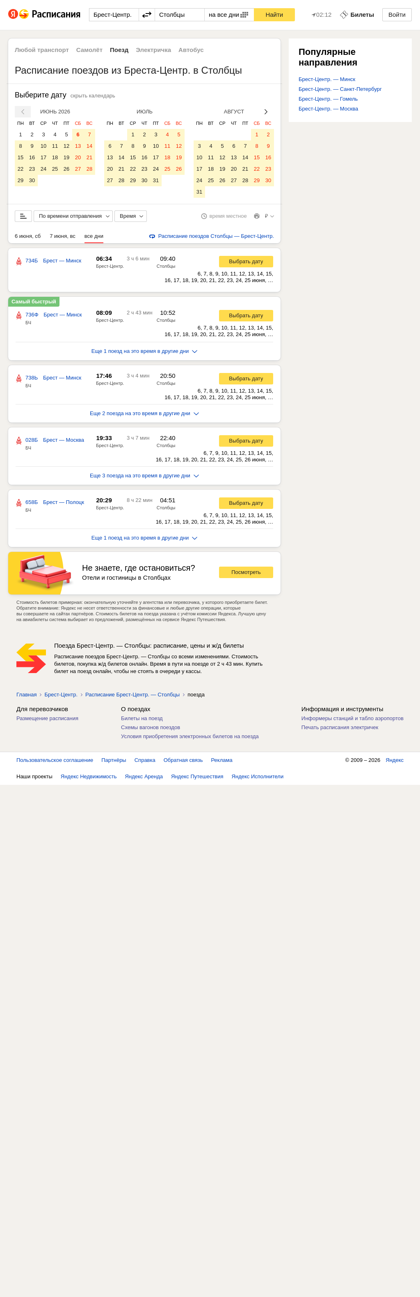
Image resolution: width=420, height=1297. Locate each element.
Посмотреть (246, 572)
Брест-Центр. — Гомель (328, 99)
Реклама (222, 760)
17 (43, 157)
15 (20, 157)
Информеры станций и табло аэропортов (352, 718)
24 (43, 169)
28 (89, 169)
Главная (26, 694)
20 (78, 157)
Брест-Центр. (110, 266)
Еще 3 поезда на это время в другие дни (144, 475)
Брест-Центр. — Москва (328, 109)
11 (55, 146)
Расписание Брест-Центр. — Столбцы (132, 694)
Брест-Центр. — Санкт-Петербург (340, 89)
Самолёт (89, 49)
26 (66, 169)
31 (156, 180)
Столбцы (166, 266)
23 (32, 169)
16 (32, 157)
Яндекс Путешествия (197, 776)
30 (32, 180)
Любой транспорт (42, 49)
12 (66, 146)
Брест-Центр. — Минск (327, 79)
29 (20, 180)
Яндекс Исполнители (258, 776)
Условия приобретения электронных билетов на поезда (190, 736)
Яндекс (395, 760)
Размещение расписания (47, 718)
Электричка (153, 49)
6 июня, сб (28, 236)
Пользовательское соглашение (54, 760)
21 (89, 157)
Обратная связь (183, 760)
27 (78, 169)
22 (20, 169)
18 (55, 157)
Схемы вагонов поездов (150, 727)
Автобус (191, 49)
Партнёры (113, 760)
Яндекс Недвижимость (89, 776)
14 (89, 146)
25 (55, 169)
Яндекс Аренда (144, 776)
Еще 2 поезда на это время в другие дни (144, 413)
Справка (145, 760)
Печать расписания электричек (339, 727)
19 (66, 157)
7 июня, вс (62, 236)
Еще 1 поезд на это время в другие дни (144, 351)
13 (78, 146)
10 (43, 146)
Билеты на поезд (142, 718)
